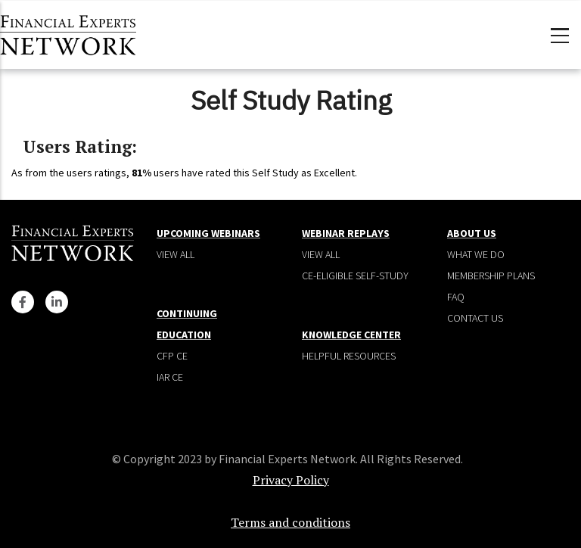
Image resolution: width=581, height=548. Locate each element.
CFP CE (172, 356)
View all (175, 254)
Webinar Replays (346, 233)
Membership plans (491, 275)
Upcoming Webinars (208, 233)
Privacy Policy (291, 480)
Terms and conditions (290, 522)
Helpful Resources (349, 356)
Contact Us (475, 318)
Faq (455, 297)
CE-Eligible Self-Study (355, 275)
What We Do (476, 254)
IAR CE (170, 377)
